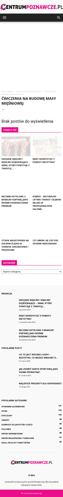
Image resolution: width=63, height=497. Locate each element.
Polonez (6, 429)
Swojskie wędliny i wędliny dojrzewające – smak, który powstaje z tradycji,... (35, 303)
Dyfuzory (7, 415)
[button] (59, 18)
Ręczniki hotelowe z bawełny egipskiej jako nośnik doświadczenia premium (36, 333)
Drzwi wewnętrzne (12, 433)
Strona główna (8, 91)
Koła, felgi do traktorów (16, 442)
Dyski (4, 411)
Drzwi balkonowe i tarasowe (18, 438)
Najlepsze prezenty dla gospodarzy (40, 383)
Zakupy (5, 420)
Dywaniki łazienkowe (13, 406)
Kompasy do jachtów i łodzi (17, 424)
